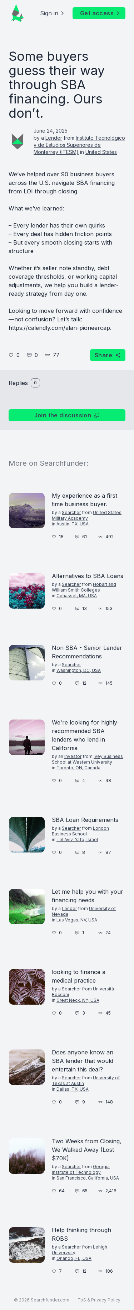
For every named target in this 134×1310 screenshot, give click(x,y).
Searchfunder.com (50, 1300)
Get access (100, 13)
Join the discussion (67, 415)
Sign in (52, 13)
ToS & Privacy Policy (99, 1300)
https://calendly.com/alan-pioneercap (59, 327)
